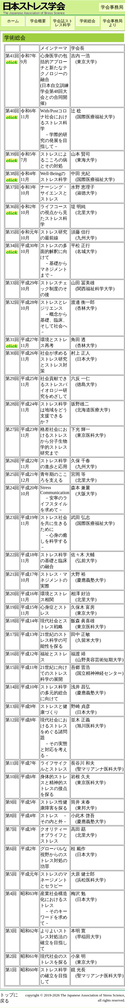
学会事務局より (112, 23)
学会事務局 (112, 7)
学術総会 (87, 21)
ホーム (13, 21)
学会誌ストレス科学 (63, 23)
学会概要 (38, 21)
